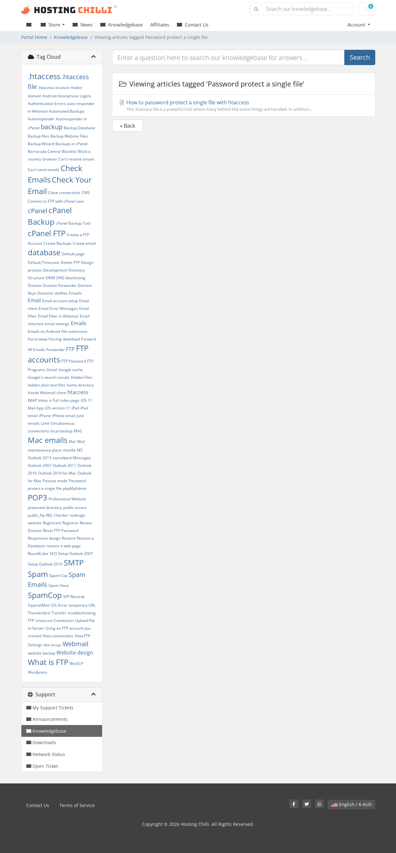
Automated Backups (67, 111)
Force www (37, 339)
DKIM (50, 278)
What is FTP (48, 662)
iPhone (45, 415)
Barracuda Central (44, 151)
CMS (86, 192)
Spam (38, 574)
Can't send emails (43, 169)
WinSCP (76, 663)
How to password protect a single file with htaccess (244, 105)
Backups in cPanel (71, 143)
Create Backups (57, 243)
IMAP (32, 400)
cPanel (37, 210)
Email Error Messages (58, 308)
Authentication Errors (47, 103)
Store (51, 24)
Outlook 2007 (39, 465)
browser (49, 159)
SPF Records (74, 596)
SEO (53, 553)
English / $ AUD (351, 804)
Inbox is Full (48, 400)
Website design (74, 652)
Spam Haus (59, 585)
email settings (57, 323)
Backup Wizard (41, 143)
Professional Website (67, 499)
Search (360, 57)
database (44, 252)
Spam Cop (58, 575)
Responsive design (44, 538)
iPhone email (63, 415)
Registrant (52, 523)
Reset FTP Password (60, 530)
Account (356, 24)
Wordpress (37, 672)
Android (49, 96)
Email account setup (60, 300)
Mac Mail (77, 441)
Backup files (38, 136)
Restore (69, 538)
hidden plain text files (46, 385)
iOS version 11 (57, 408)
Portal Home (34, 37)
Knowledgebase (121, 24)
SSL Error (59, 605)
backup (52, 127)
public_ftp (36, 515)
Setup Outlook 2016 (45, 564)
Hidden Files (82, 377)
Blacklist (69, 151)
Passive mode (55, 480)
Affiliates (159, 24)
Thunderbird (39, 613)
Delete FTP (70, 262)
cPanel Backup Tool (73, 223)
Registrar (70, 523)
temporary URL (82, 605)
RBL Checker (57, 515)
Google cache (70, 369)
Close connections (64, 192)
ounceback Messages (72, 457)
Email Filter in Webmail (58, 316)
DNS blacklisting (70, 278)
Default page (73, 254)
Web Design (52, 645)
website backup (41, 653)
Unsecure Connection (54, 620)
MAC (78, 431)
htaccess (77, 392)
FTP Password (73, 361)
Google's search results (49, 377)
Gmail (52, 369)
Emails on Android (44, 331)
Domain (35, 285)
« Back (127, 125)
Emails (78, 323)
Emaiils (75, 293)
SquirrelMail (38, 605)
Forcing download (64, 339)
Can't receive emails (76, 159)
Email (34, 300)
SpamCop (45, 595)
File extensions (74, 331)
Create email (84, 243)
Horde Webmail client (47, 392)
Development (55, 270)
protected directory (45, 507)
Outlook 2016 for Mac (57, 473)
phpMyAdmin (74, 488)
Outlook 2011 (64, 465)
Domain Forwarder (60, 285)
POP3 (37, 497)
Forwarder (55, 349)
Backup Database (79, 128)
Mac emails (47, 440)
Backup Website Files (69, 136)
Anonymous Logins (74, 96)
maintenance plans (45, 450)
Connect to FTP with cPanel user (56, 201)
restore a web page (63, 546)
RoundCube (38, 553)
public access (75, 507)
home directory (80, 385)
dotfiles (61, 293)
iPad (75, 408)
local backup (61, 431)
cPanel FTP (46, 233)
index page (69, 400)
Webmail (75, 644)
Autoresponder (41, 119)
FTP (70, 349)
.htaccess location (54, 87)
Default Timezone (43, 262)
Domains (45, 293)
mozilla (69, 450)
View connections (58, 636)
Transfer (58, 613)
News (82, 24)
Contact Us (192, 24)
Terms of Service (77, 805)
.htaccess (44, 76)
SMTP (74, 562)
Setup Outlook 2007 (75, 553)
